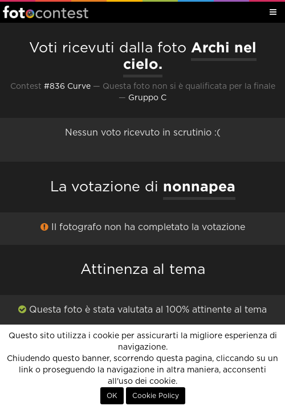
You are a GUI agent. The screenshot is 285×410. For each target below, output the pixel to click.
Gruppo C (147, 98)
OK (112, 395)
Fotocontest (45, 11)
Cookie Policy (155, 395)
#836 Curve (67, 87)
